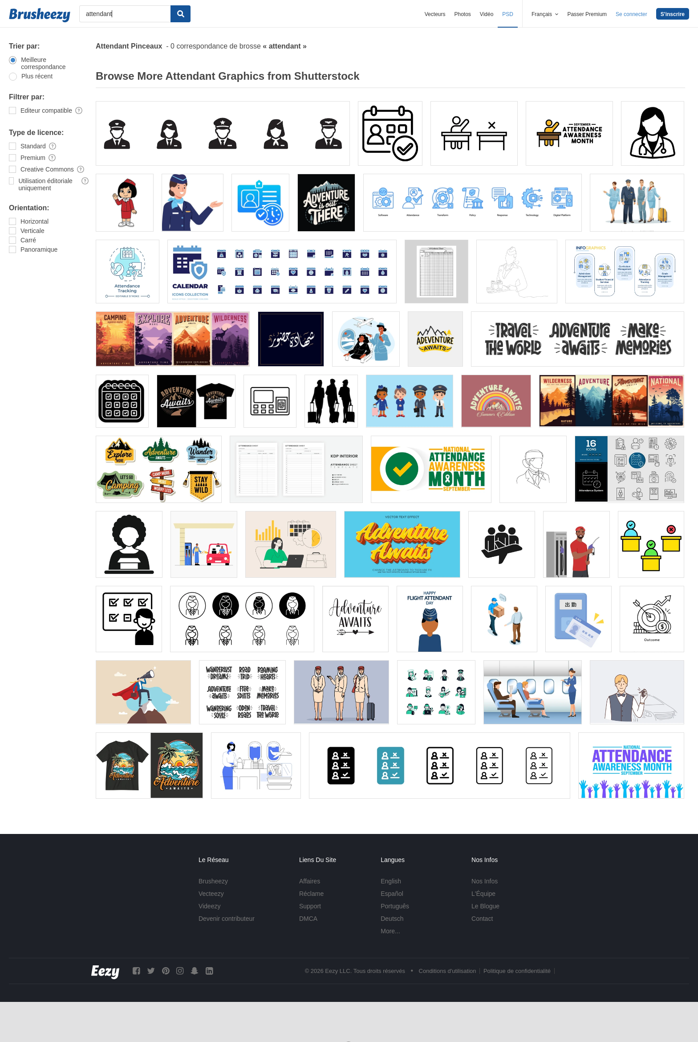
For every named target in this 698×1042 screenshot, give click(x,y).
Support (310, 906)
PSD (507, 14)
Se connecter (631, 14)
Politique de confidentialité (517, 971)
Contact (482, 918)
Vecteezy (211, 893)
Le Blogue (485, 906)
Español (392, 893)
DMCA (308, 918)
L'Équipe (483, 893)
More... (390, 931)
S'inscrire (673, 14)
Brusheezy (213, 881)
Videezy (210, 906)
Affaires (309, 881)
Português (395, 906)
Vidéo (486, 14)
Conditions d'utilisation (447, 971)
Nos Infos (484, 881)
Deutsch (392, 918)
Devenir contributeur (227, 918)
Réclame (311, 893)
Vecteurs (435, 14)
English (391, 881)
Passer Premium (587, 14)
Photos (462, 14)
